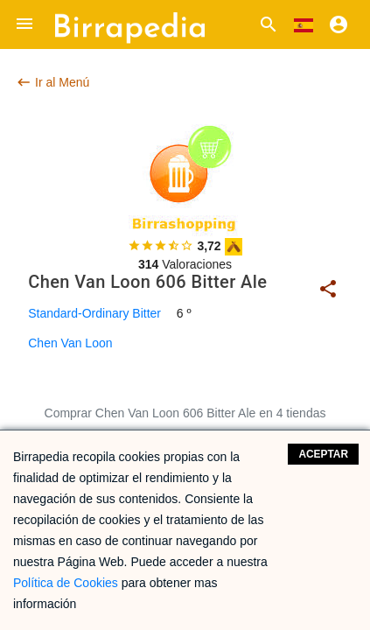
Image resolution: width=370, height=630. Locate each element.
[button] (24, 25)
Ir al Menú (52, 82)
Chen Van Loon (70, 343)
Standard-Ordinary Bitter (94, 313)
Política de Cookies (65, 583)
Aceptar (323, 454)
